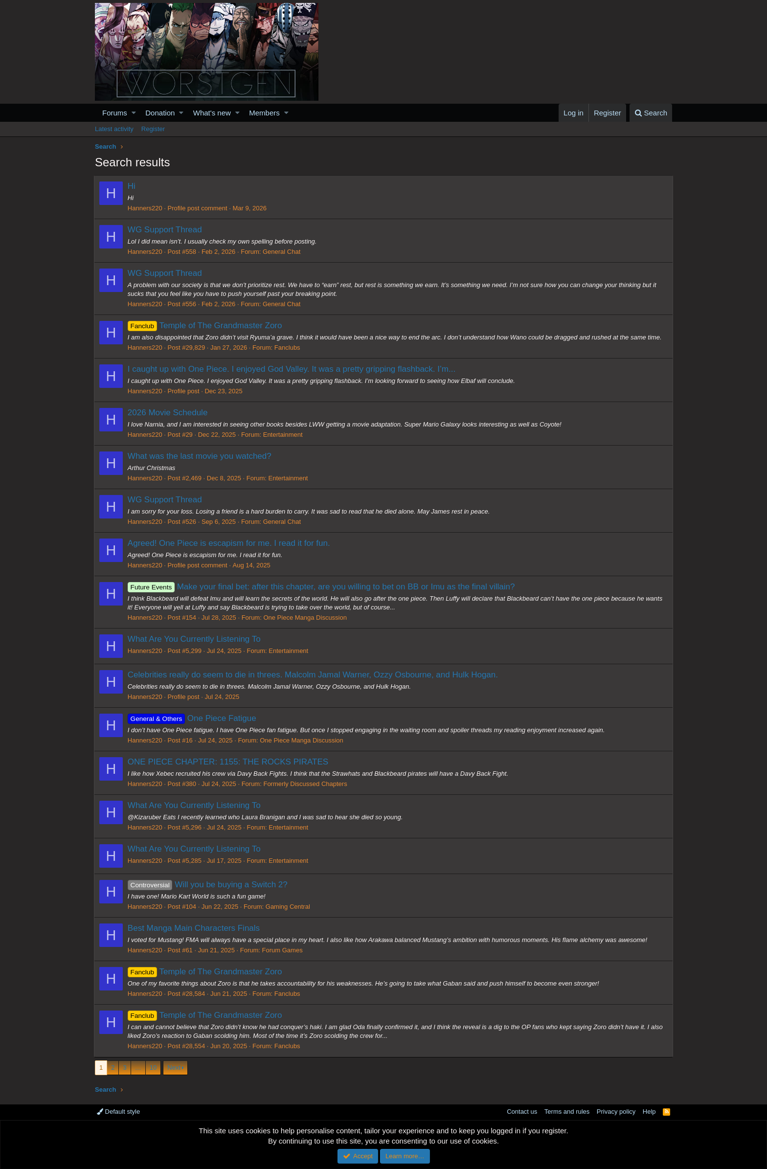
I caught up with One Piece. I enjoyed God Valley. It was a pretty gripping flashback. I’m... (292, 369)
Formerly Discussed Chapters (306, 783)
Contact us (522, 1111)
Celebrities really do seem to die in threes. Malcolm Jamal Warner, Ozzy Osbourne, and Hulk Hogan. (314, 674)
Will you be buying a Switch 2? (209, 884)
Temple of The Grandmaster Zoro (206, 325)
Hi (132, 186)
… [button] (138, 1067)
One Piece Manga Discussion (306, 617)
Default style (118, 1111)
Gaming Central (289, 906)
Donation (160, 113)
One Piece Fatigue (193, 718)
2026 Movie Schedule (169, 412)
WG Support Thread (166, 229)
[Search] (651, 113)
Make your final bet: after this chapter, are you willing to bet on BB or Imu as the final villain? (322, 586)
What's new (212, 113)
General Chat (282, 251)
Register (153, 129)
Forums (114, 113)
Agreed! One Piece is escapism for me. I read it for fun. (230, 543)
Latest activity (114, 129)
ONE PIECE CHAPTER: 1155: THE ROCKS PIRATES (229, 761)
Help (649, 1111)
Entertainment (284, 434)
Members (264, 113)
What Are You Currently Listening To (195, 639)
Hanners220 (146, 208)
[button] (133, 113)
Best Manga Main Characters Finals (195, 928)
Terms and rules (566, 1111)
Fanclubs (288, 347)
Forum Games (283, 950)
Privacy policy (616, 1111)
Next (173, 1067)
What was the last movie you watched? (200, 456)
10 (153, 1067)
